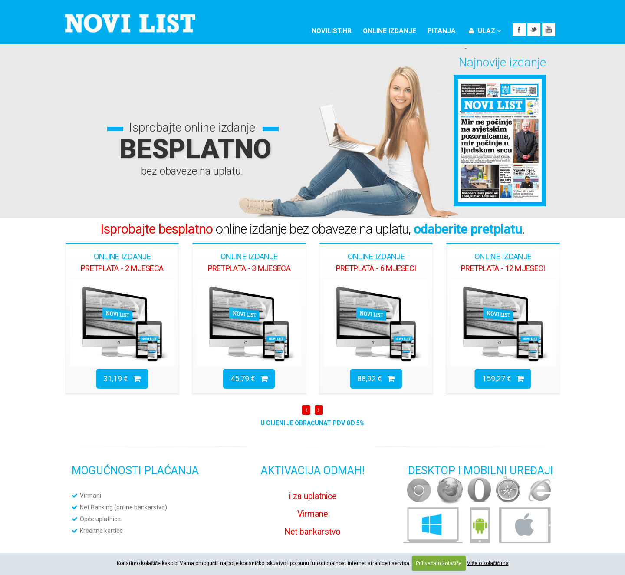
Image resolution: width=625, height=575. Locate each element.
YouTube (548, 29)
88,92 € (376, 378)
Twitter (533, 29)
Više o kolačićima (488, 563)
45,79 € (249, 378)
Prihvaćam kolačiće (439, 563)
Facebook (519, 29)
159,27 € (503, 378)
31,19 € (122, 378)
